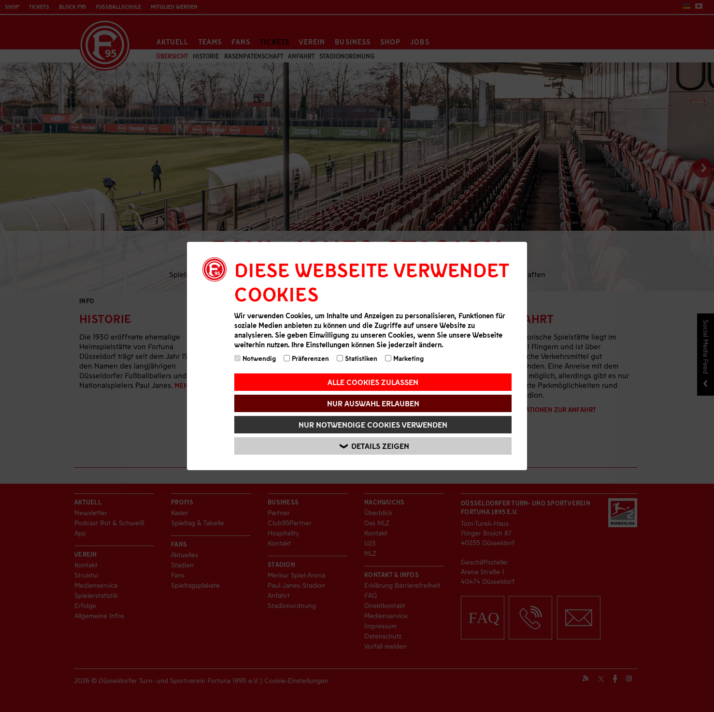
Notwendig (255, 358)
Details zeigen (374, 446)
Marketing (404, 358)
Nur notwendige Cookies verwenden (373, 424)
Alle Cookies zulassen (373, 381)
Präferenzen (306, 358)
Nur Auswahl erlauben (373, 403)
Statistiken (357, 358)
